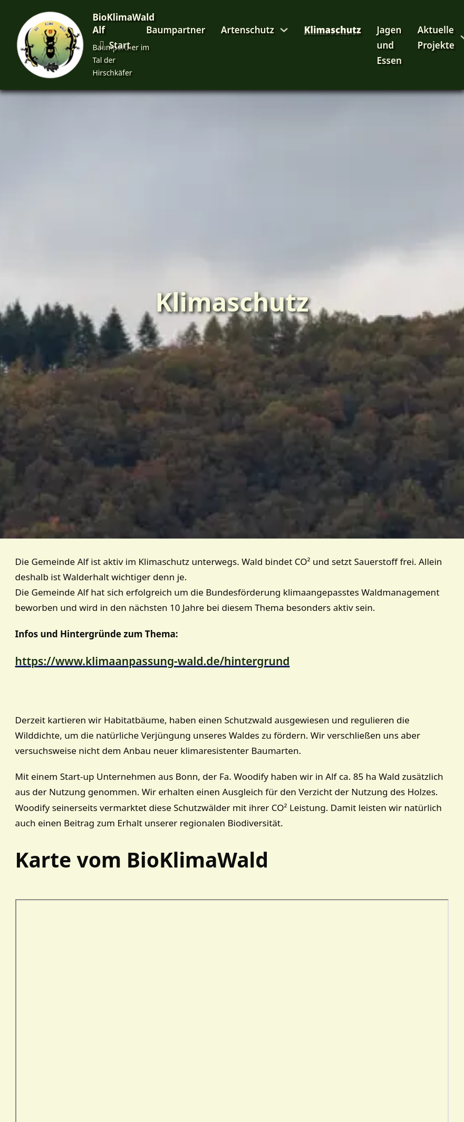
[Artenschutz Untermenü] (283, 29)
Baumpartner (175, 30)
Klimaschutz (332, 30)
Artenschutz (247, 30)
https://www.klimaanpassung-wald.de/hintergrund (152, 661)
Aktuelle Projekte (436, 37)
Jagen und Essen (389, 45)
